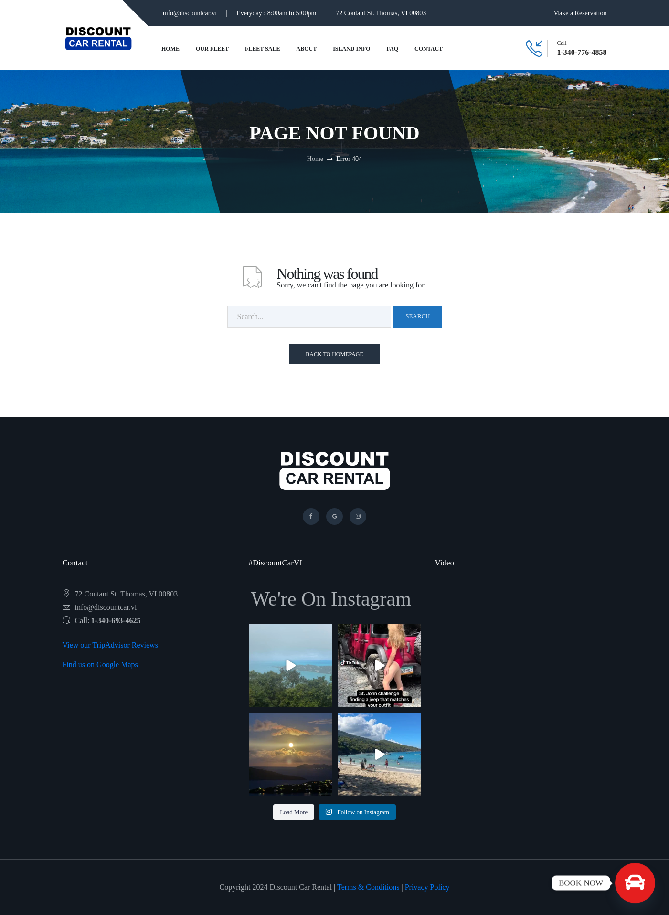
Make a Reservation (580, 13)
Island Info (351, 48)
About (307, 48)
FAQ (392, 48)
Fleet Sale (262, 48)
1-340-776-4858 (582, 52)
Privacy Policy (427, 887)
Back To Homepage (334, 354)
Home (170, 48)
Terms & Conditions (368, 887)
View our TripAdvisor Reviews (110, 645)
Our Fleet (212, 48)
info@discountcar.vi (190, 13)
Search (417, 315)
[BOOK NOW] (635, 883)
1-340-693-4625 (116, 621)
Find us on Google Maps (100, 664)
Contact (428, 48)
